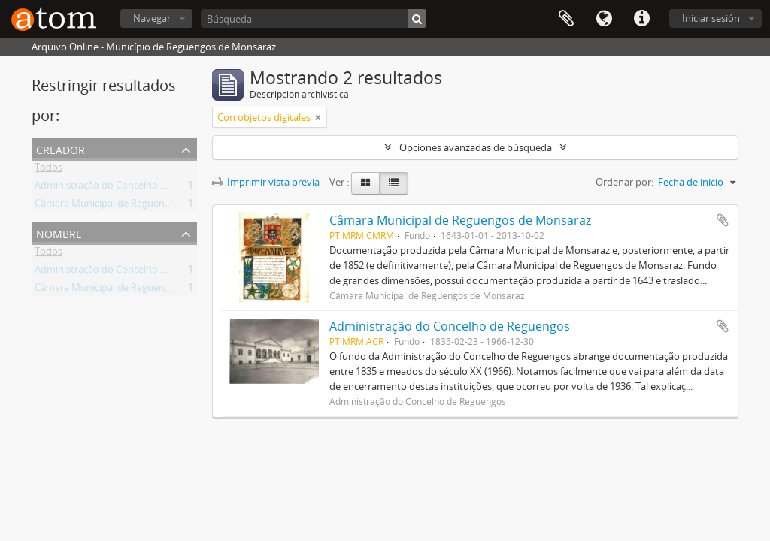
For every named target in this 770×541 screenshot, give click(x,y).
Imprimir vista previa (266, 182)
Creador (60, 148)
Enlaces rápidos (641, 19)
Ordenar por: (624, 182)
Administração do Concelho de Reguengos (129, 188)
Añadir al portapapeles (722, 220)
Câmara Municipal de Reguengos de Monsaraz (138, 206)
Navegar (152, 18)
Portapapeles (566, 19)
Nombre (59, 232)
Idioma (604, 19)
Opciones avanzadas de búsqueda (475, 147)
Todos (48, 170)
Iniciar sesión (711, 18)
